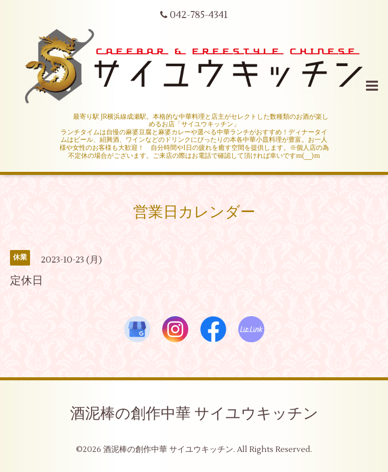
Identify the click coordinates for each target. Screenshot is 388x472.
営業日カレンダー (194, 212)
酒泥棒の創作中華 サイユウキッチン (194, 413)
